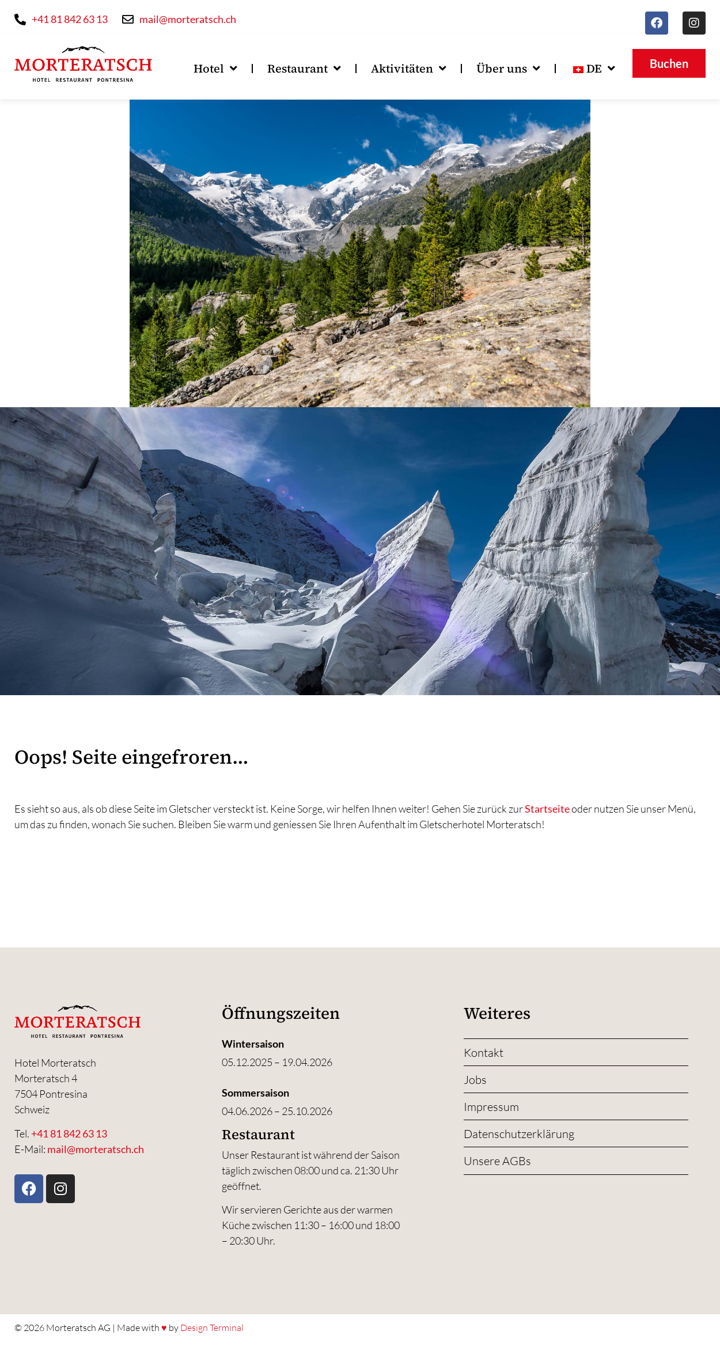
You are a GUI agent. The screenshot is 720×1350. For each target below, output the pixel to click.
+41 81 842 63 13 (69, 1133)
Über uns (508, 68)
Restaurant (304, 68)
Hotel (215, 68)
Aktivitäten (408, 68)
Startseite (547, 808)
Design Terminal (212, 1327)
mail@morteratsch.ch (95, 1149)
